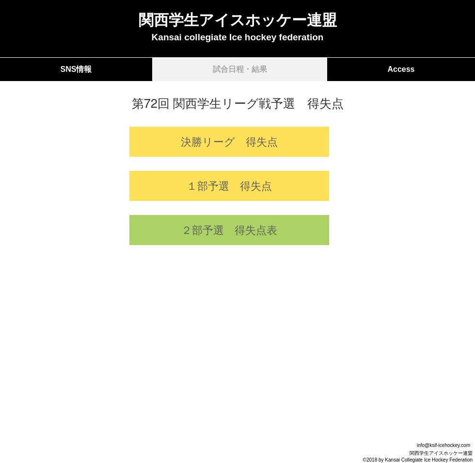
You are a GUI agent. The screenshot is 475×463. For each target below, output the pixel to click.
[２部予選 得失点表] (229, 230)
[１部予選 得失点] (229, 186)
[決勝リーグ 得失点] (229, 142)
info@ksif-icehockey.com (443, 445)
